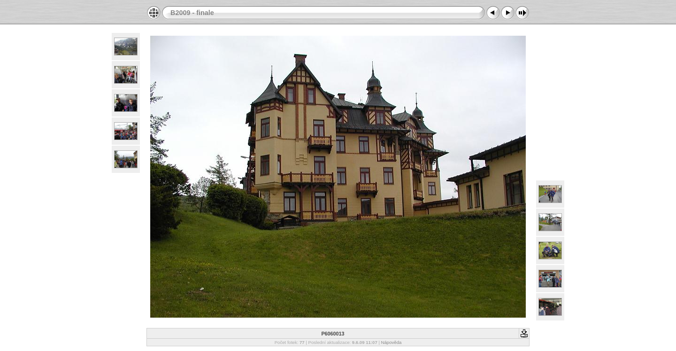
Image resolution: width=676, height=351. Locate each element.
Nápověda (391, 342)
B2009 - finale (192, 12)
